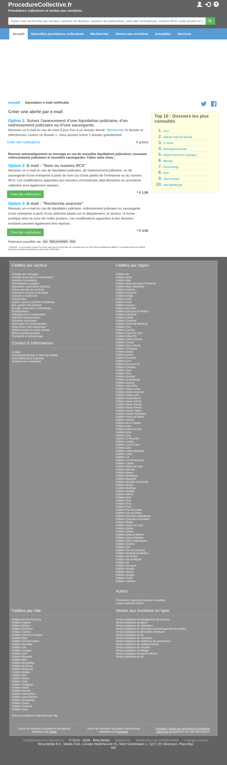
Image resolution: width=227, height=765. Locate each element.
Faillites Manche (125, 469)
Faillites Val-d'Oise (126, 556)
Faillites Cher (123, 326)
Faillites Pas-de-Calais (129, 509)
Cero (166, 131)
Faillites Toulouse (22, 706)
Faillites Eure (123, 361)
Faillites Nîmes (20, 678)
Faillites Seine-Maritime (129, 537)
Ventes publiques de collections (134, 625)
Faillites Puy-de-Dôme (129, 513)
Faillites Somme (125, 544)
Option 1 (16, 120)
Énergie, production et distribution (31, 308)
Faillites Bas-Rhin (126, 308)
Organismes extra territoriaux (29, 326)
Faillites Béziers (21, 625)
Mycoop (168, 161)
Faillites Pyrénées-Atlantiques (133, 516)
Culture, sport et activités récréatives (33, 302)
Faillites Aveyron (125, 305)
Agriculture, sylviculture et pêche (31, 286)
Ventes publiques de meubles (133, 647)
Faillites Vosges (125, 575)
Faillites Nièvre (124, 494)
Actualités (163, 34)
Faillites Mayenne (126, 478)
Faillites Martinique (127, 475)
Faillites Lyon (19, 653)
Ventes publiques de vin (130, 656)
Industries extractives (24, 320)
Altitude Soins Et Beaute (177, 137)
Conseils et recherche (24, 295)
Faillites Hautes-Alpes (128, 410)
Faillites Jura (123, 435)
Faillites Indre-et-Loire (128, 429)
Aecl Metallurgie (172, 184)
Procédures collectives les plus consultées (141, 600)
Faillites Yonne (124, 578)
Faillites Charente (126, 320)
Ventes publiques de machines (134, 638)
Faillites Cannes (21, 631)
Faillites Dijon (19, 638)
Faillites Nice (19, 675)
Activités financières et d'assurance (32, 277)
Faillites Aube (123, 299)
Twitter (53, 731)
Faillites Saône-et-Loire (129, 525)
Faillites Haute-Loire (127, 395)
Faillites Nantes (21, 672)
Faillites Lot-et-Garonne (129, 460)
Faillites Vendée (125, 568)
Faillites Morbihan (126, 488)
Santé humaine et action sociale (30, 330)
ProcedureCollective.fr (40, 4)
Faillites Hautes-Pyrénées (131, 413)
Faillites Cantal (124, 317)
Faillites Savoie (125, 531)
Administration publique (25, 283)
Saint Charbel (171, 179)
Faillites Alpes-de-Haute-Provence (136, 283)
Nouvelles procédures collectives (57, 34)
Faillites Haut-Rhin (126, 385)
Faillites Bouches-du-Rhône (132, 311)
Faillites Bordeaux (22, 628)
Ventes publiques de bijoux (131, 622)
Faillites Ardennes (126, 292)
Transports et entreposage (27, 336)
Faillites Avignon (21, 622)
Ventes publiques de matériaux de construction (143, 641)
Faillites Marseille (22, 656)
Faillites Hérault (125, 419)
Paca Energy (171, 167)
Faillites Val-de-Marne (128, 559)
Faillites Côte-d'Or (126, 336)
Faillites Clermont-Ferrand (27, 635)
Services (184, 34)
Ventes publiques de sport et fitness (137, 653)
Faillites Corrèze (125, 330)
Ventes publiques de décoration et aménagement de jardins (151, 628)
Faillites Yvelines (125, 581)
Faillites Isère (123, 432)
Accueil (18, 34)
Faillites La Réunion (127, 438)
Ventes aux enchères (131, 34)
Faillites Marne (124, 472)
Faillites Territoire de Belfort (132, 553)
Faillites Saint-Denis (23, 693)
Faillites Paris (123, 506)
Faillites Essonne (126, 357)
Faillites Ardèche (125, 289)
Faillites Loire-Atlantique (130, 450)
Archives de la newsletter (26, 361)
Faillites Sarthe (124, 528)
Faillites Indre (123, 426)
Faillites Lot (122, 457)
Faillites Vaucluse (126, 565)
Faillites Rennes (21, 690)
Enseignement (20, 311)
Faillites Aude (123, 302)
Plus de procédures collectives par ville (35, 715)
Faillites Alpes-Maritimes (130, 286)
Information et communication (29, 323)
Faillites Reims (20, 687)
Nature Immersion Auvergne (179, 155)
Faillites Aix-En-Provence (26, 619)
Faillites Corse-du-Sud (129, 333)
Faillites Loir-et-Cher (128, 444)
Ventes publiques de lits (130, 635)
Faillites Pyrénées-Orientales (133, 519)
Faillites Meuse (124, 485)
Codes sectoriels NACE (129, 603)
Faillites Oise (123, 500)
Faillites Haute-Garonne (130, 392)
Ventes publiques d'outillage (132, 650)
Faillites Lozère (125, 463)
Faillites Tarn (123, 547)
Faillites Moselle (125, 491)
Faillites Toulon (20, 703)
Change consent (196, 740)
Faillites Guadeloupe (128, 379)
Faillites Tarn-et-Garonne (130, 550)
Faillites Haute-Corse (128, 388)
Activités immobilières (24, 280)
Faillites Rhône (124, 522)
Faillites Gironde (125, 376)
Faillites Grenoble (22, 644)
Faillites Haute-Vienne (129, 407)
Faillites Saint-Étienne (24, 697)
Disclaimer (123, 740)
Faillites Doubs (124, 351)
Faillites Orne (123, 503)
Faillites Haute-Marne (128, 398)
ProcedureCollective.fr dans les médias (35, 355)
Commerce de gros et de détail (30, 292)
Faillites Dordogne (126, 348)
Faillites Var (122, 562)
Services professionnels (26, 333)
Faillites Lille (19, 647)
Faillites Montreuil (22, 666)
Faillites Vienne (125, 571)
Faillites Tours (20, 709)
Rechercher (99, 34)
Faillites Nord (123, 497)
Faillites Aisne (124, 277)
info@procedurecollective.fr (43, 740)
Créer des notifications (23, 142)
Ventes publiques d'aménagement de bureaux (143, 619)
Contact (16, 352)
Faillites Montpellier (23, 662)
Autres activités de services (28, 289)
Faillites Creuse (125, 342)
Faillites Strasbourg (23, 700)
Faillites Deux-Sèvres (128, 345)
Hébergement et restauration (29, 314)
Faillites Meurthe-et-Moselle (132, 481)
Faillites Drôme (124, 354)
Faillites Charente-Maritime (131, 323)
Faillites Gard (123, 370)
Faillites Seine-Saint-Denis (131, 540)
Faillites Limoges (21, 650)
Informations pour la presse (28, 358)
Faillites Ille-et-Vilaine (128, 423)
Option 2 (16, 165)
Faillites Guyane (125, 382)
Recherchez (115, 130)
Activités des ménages (25, 274)
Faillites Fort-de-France (25, 641)
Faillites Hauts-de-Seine (130, 416)
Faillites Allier (123, 280)
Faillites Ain (122, 274)
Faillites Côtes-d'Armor (129, 339)
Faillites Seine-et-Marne (130, 534)
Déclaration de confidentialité (157, 740)
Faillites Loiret (124, 454)
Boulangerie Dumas (175, 149)
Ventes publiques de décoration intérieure (140, 631)
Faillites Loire (123, 447)
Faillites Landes (125, 441)
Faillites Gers (123, 373)
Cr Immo (168, 143)
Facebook (122, 731)
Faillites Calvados (126, 314)
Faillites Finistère (126, 367)
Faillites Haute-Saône (128, 401)
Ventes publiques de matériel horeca (137, 644)
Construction (19, 299)
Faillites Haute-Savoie (129, 404)
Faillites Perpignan (23, 684)
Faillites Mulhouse (22, 669)
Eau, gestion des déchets (27, 305)
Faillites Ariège (124, 295)
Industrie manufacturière (26, 317)
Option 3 (16, 203)
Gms (166, 173)
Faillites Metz (19, 659)
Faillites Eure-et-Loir (127, 364)
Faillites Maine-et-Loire (129, 466)
